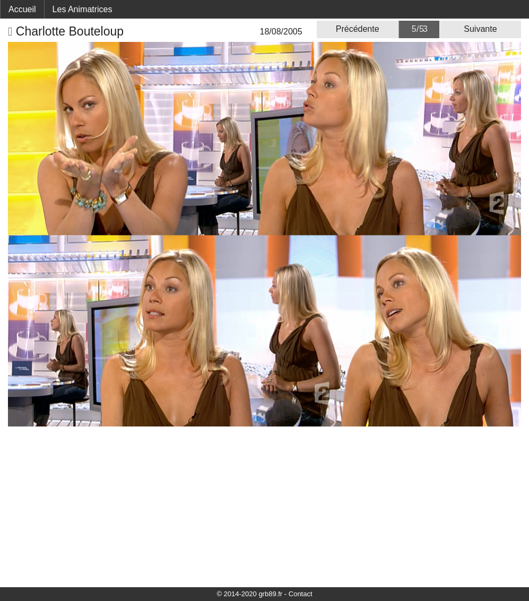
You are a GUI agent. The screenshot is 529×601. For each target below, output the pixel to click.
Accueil (22, 9)
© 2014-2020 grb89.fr (249, 594)
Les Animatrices (82, 9)
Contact (301, 594)
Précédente (357, 28)
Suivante (480, 28)
